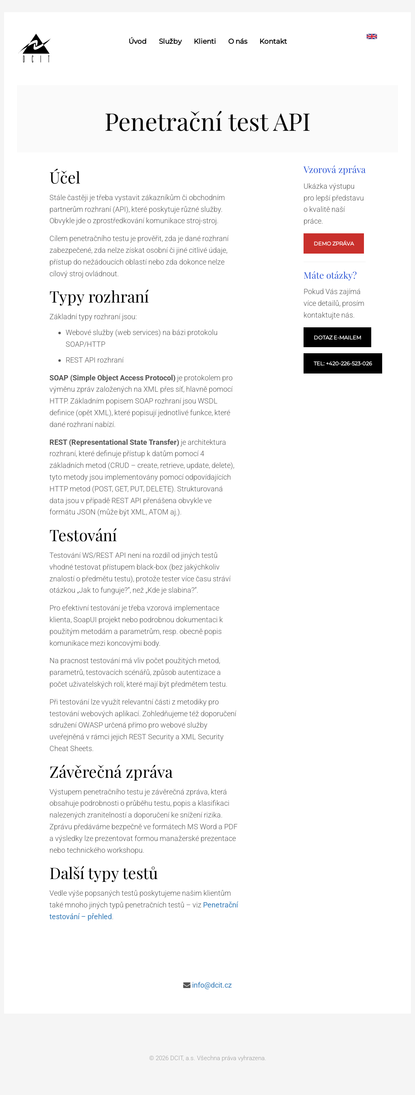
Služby (170, 41)
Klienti (205, 41)
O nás (237, 41)
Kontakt (273, 41)
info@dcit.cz (212, 985)
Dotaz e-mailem (337, 337)
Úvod (137, 41)
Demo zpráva (334, 243)
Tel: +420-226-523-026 (343, 363)
